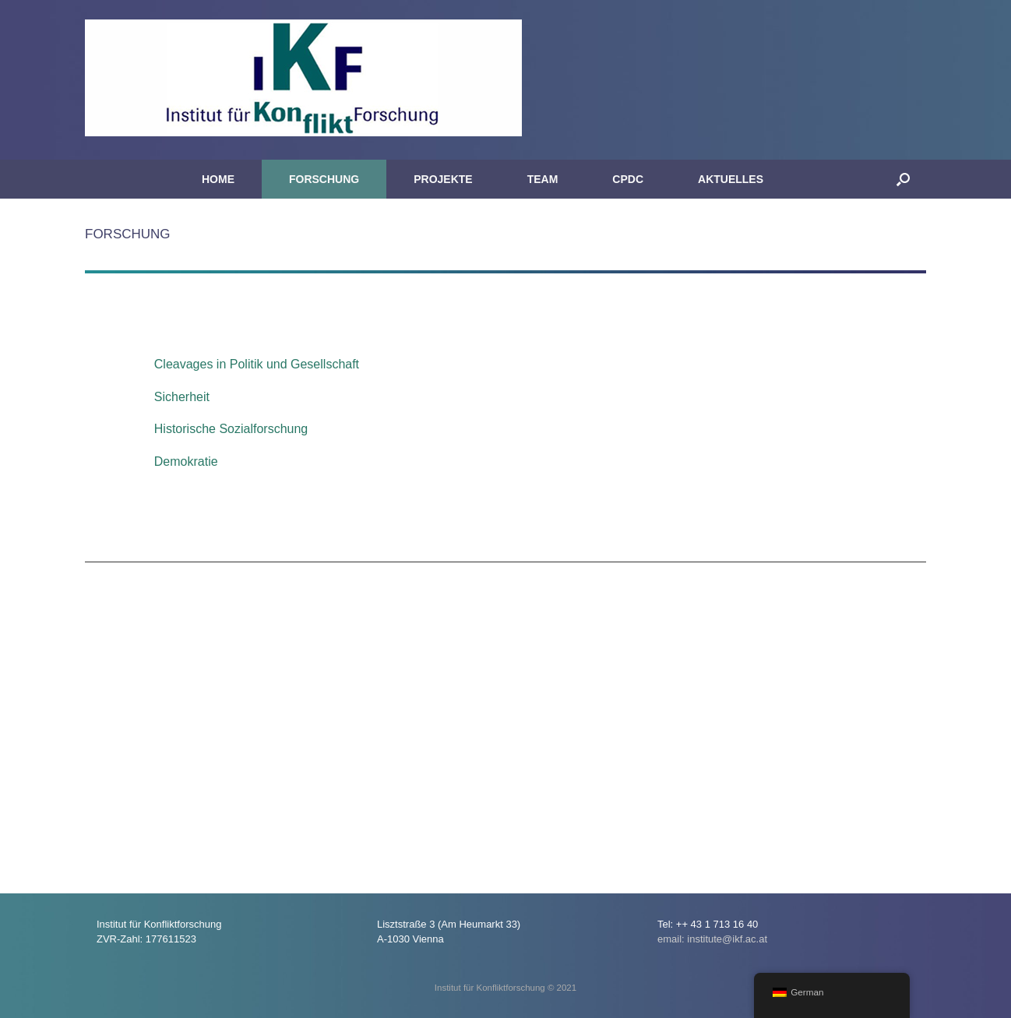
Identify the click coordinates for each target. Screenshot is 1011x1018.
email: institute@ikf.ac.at (712, 939)
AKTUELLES (730, 179)
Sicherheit (182, 396)
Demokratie (186, 461)
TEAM (542, 179)
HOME (218, 179)
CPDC (627, 179)
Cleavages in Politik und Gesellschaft (256, 364)
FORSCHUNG (324, 179)
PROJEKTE (443, 179)
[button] (903, 179)
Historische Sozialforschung (231, 428)
